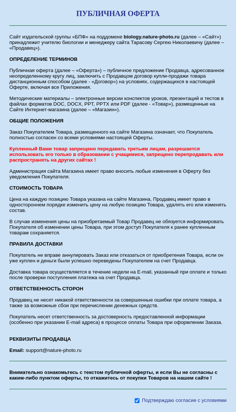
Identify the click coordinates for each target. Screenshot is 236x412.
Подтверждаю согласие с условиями (184, 400)
